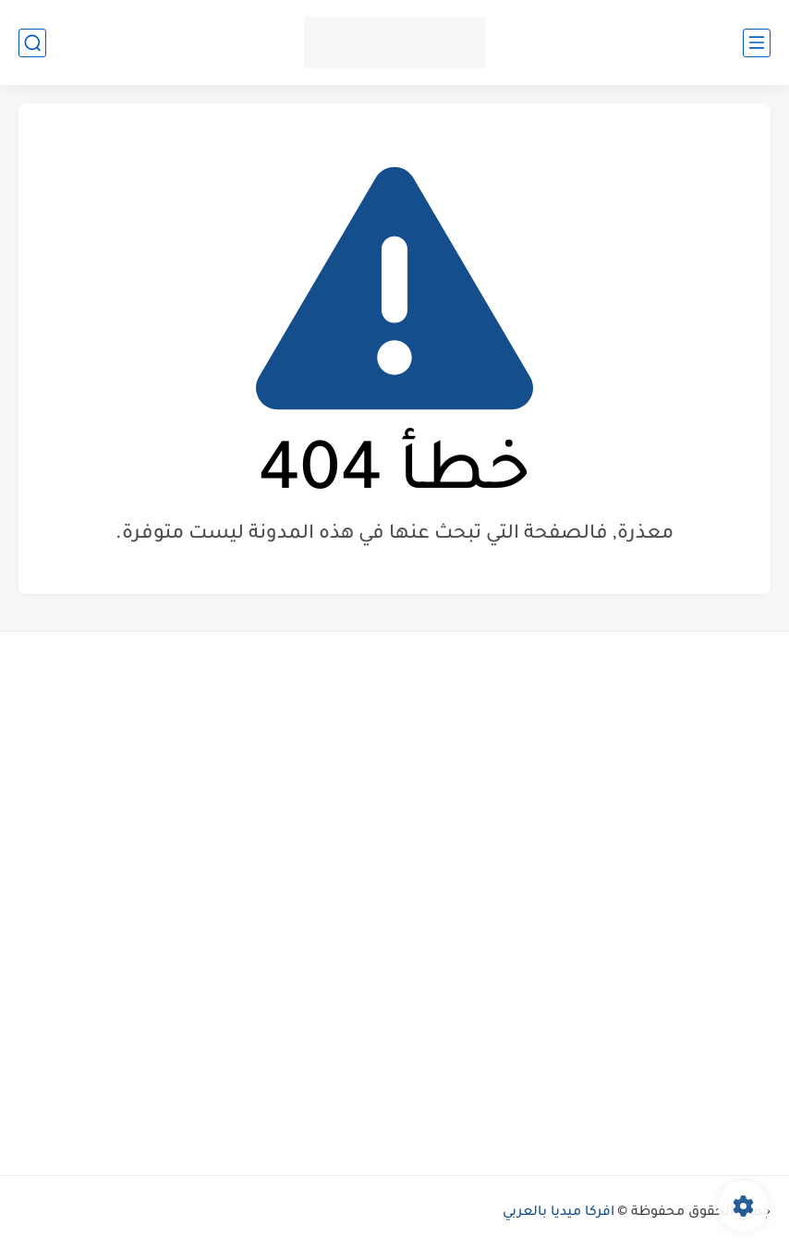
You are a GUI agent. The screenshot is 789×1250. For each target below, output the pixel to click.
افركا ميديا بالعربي (558, 1213)
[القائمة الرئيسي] (757, 43)
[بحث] (32, 43)
